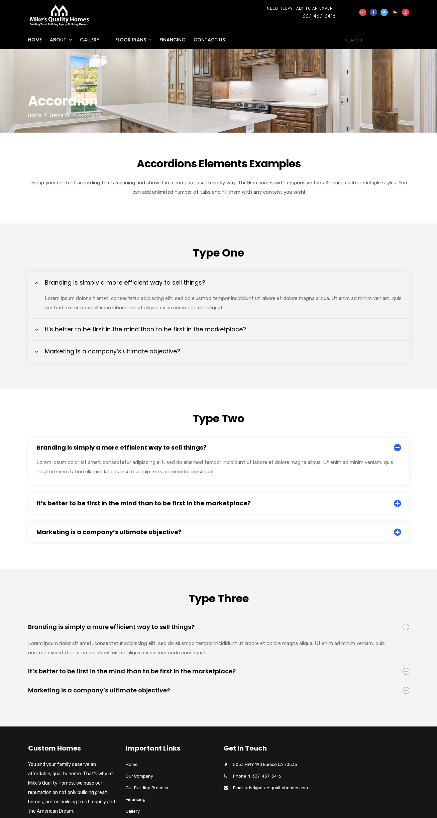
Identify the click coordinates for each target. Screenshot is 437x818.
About (58, 39)
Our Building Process (147, 787)
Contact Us (209, 39)
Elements (60, 115)
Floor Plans (130, 39)
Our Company (139, 776)
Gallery (89, 39)
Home (35, 39)
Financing (172, 39)
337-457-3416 (319, 16)
